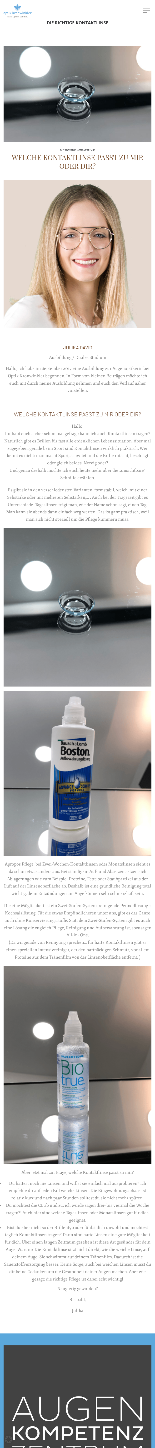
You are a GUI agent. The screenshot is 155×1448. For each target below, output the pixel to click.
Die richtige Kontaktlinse (77, 150)
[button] (8, 1439)
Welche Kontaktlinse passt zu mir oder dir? (77, 161)
